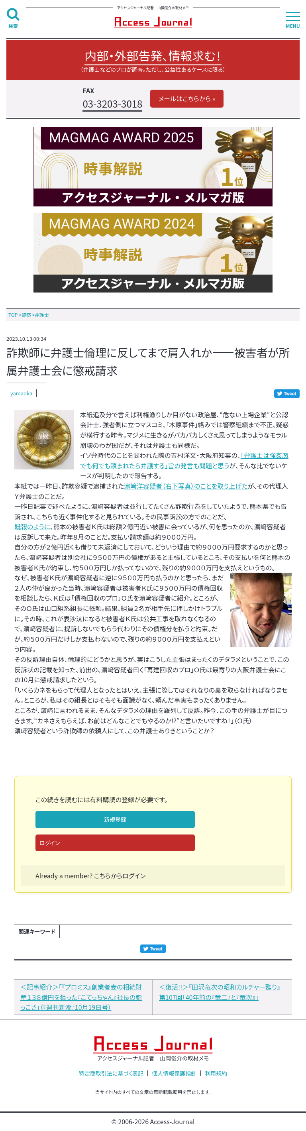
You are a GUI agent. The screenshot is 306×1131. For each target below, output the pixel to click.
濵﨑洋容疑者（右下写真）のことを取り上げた (186, 486)
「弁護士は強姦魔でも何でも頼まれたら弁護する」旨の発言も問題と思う (184, 460)
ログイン (49, 843)
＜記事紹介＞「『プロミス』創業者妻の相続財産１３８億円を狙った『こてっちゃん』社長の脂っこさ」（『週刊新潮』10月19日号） (81, 997)
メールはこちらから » (186, 98)
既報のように (32, 526)
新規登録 (115, 819)
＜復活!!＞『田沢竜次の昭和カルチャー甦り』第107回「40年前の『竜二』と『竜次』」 (219, 992)
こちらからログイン (120, 875)
